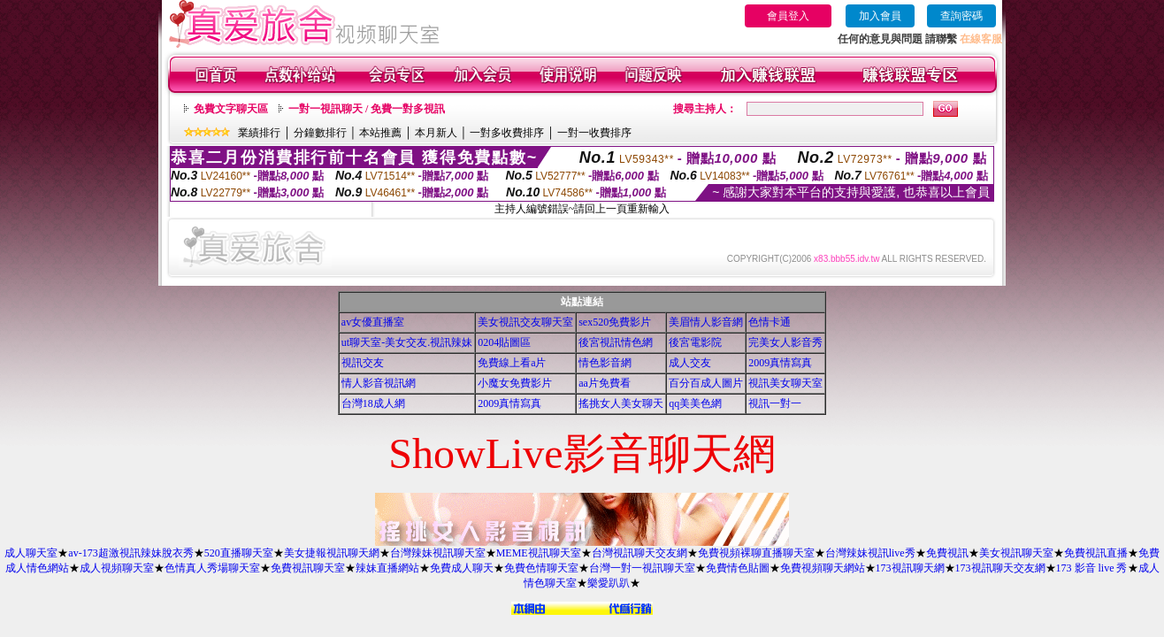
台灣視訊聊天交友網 (639, 553)
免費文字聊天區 (231, 109)
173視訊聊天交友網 (1000, 568)
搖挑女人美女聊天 (620, 403)
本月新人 (436, 133)
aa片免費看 (604, 383)
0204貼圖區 (504, 342)
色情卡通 (769, 322)
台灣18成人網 (373, 403)
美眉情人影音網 (706, 322)
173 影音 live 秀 (1092, 568)
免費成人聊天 (462, 568)
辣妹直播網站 (387, 568)
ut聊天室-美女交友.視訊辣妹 (406, 342)
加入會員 (880, 16)
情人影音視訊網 (378, 383)
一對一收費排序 (594, 133)
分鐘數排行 (320, 133)
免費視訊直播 (1096, 553)
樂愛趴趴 (608, 583)
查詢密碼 (961, 16)
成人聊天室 (30, 553)
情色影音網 (605, 363)
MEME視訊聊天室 (538, 553)
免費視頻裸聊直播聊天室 (756, 553)
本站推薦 (380, 133)
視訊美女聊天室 (785, 383)
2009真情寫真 (780, 363)
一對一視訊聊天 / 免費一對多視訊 (366, 109)
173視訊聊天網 (910, 568)
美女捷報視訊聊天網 (331, 553)
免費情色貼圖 (738, 568)
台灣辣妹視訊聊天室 (438, 553)
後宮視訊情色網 (615, 342)
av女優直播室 (372, 322)
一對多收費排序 (507, 133)
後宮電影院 (695, 342)
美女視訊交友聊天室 (525, 322)
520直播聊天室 (238, 553)
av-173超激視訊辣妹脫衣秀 (130, 553)
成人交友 (690, 363)
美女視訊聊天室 (1016, 553)
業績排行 (259, 133)
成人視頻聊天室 (117, 568)
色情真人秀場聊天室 (212, 568)
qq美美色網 (695, 403)
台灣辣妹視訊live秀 (870, 553)
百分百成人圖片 (706, 383)
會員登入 (788, 16)
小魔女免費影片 (515, 383)
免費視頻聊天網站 (822, 568)
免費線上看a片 (512, 363)
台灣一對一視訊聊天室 (642, 568)
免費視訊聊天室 (308, 568)
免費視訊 (947, 553)
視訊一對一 (774, 403)
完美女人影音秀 (785, 342)
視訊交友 (362, 363)
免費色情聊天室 (541, 568)
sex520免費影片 (614, 322)
